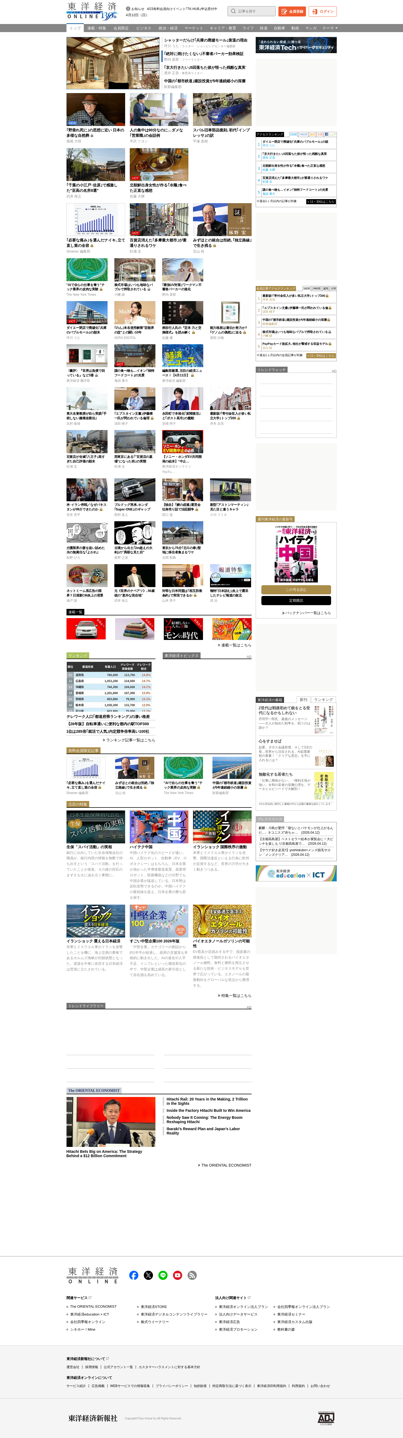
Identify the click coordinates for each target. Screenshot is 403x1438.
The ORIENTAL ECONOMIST (226, 1165)
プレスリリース (270, 819)
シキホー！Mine (82, 1329)
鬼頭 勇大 (121, 381)
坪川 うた (73, 338)
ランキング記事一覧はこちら (130, 740)
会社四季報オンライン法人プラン (303, 1307)
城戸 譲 (71, 600)
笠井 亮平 (73, 515)
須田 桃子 (121, 423)
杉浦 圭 (135, 251)
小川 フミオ (218, 515)
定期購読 (296, 600)
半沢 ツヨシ (139, 141)
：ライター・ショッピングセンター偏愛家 (200, 46)
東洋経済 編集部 (174, 381)
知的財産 (200, 1386)
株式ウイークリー (155, 1322)
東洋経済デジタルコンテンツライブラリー (174, 1314)
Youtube (177, 1275)
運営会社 (72, 1367)
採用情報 (91, 1367)
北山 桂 (199, 251)
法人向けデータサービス (238, 1314)
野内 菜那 (169, 295)
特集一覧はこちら (236, 995)
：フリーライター (183, 59)
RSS (192, 1275)
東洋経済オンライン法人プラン (243, 1307)
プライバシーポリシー (172, 1386)
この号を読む (296, 590)
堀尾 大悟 (74, 141)
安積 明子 (169, 423)
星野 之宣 (121, 558)
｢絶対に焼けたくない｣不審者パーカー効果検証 (204, 54)
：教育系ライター (183, 73)
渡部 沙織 (217, 338)
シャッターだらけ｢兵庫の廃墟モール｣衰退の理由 (205, 40)
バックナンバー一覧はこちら (308, 613)
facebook (133, 1275)
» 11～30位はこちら (321, 201)
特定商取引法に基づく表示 (231, 1386)
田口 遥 (167, 515)
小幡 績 (119, 295)
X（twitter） (148, 1275)
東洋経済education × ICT (89, 1314)
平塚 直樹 (200, 141)
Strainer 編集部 (78, 251)
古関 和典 (169, 558)
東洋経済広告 (229, 1322)
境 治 (213, 600)
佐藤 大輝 (137, 196)
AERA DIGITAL (125, 338)
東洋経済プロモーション (238, 1329)
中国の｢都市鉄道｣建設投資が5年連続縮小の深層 (205, 81)
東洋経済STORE (154, 1307)
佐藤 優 (167, 338)
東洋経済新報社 (92, 1418)
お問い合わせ (320, 1386)
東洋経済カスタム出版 (294, 1322)
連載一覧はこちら (236, 645)
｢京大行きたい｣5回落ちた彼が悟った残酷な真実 (205, 67)
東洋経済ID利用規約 (271, 1386)
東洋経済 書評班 (78, 381)
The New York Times (81, 295)
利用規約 (298, 1386)
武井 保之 (74, 196)
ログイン (327, 11)
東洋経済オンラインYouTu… (176, 469)
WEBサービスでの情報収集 (130, 1386)
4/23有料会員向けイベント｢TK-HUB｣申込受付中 (182, 9)
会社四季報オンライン (87, 1322)
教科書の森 (286, 1329)
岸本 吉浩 (217, 423)
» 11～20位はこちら (321, 355)
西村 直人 (121, 515)
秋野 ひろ (73, 558)
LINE (163, 1275)
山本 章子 (169, 600)
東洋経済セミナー (291, 1314)
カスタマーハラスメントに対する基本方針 (169, 1367)
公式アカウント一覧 (118, 1367)
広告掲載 (98, 1386)
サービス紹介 (76, 1386)
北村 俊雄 (73, 423)
